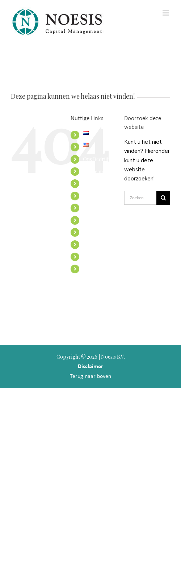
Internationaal (99, 207)
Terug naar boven (90, 376)
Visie (88, 183)
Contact (92, 244)
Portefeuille (96, 256)
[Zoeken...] (140, 198)
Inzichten (93, 220)
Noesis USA (96, 268)
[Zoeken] (163, 198)
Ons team (93, 171)
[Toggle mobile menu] (166, 13)
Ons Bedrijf (96, 159)
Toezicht (92, 232)
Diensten (92, 195)
